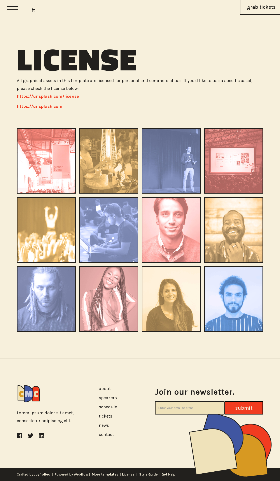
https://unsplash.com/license (48, 96)
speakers (108, 397)
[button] (34, 10)
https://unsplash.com (39, 106)
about (105, 388)
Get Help (168, 474)
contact (106, 434)
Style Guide (149, 474)
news (104, 425)
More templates (104, 474)
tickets (105, 416)
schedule (108, 406)
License (128, 474)
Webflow (81, 474)
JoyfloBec (42, 474)
